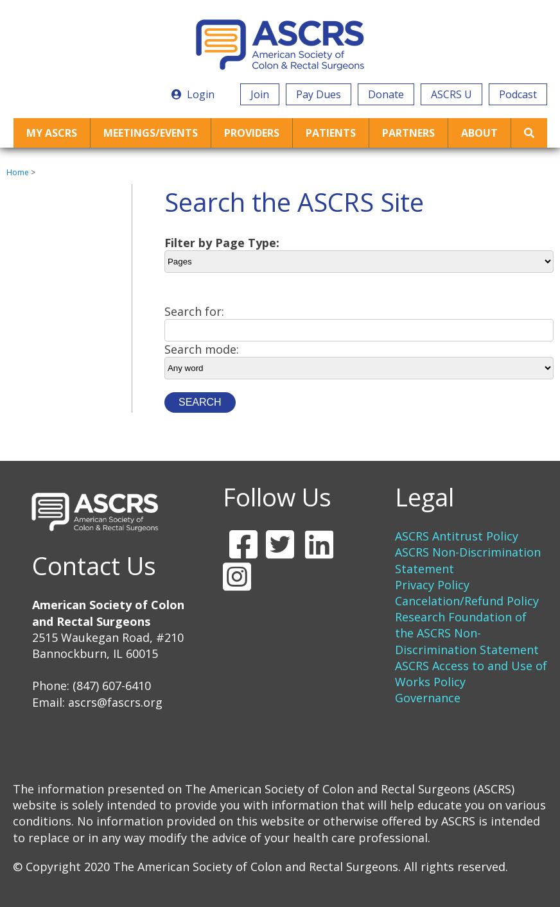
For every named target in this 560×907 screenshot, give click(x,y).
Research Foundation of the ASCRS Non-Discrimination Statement (467, 633)
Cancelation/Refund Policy (467, 601)
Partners (408, 133)
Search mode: (201, 349)
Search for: (194, 311)
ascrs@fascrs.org (115, 702)
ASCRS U (451, 94)
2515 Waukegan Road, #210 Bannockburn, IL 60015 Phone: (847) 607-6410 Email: (108, 653)
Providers (251, 133)
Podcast (518, 94)
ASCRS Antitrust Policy (456, 536)
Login (192, 94)
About (479, 133)
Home (17, 172)
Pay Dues (318, 94)
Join (259, 94)
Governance (427, 697)
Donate (386, 94)
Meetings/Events (150, 133)
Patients (331, 133)
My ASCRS (51, 133)
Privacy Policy (432, 584)
